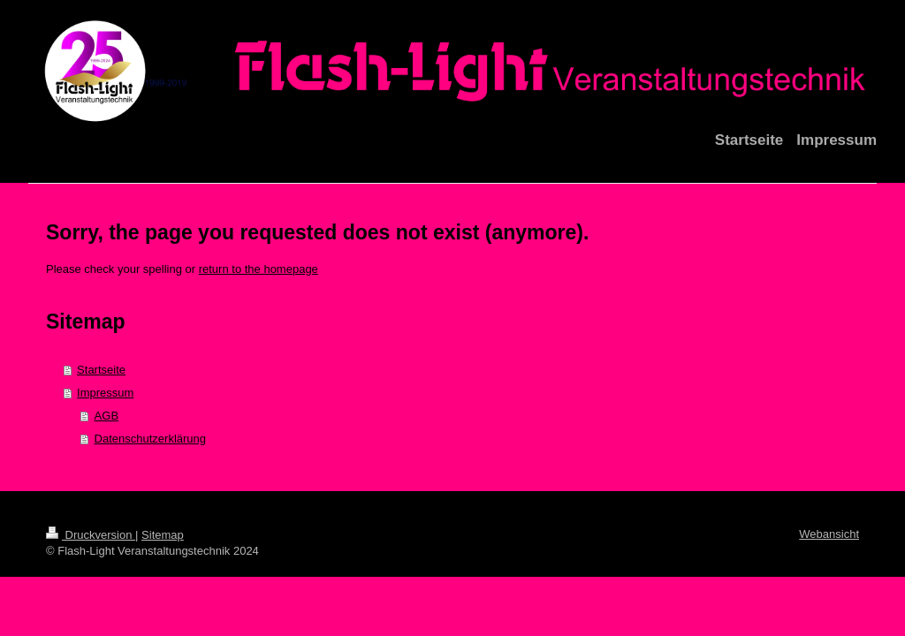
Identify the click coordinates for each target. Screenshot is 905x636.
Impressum (105, 392)
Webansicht (829, 534)
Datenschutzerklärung (150, 438)
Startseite (101, 369)
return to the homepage (258, 269)
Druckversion (90, 534)
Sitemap (162, 534)
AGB (106, 415)
